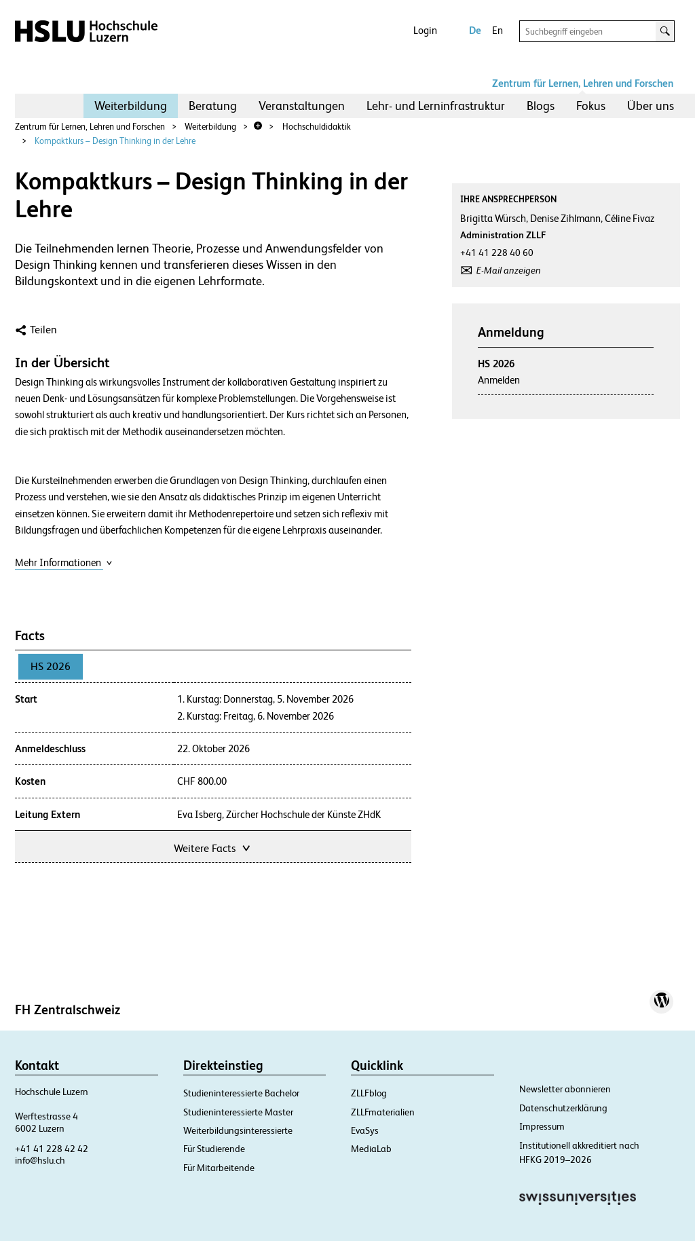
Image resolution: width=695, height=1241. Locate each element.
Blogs (541, 105)
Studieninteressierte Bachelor (241, 1093)
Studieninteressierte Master (238, 1112)
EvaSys (365, 1130)
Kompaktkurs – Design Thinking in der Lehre (115, 141)
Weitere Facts (213, 847)
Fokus (590, 105)
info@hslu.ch (40, 1160)
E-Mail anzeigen (508, 270)
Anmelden (499, 380)
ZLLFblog (369, 1093)
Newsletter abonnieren (565, 1088)
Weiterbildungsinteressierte (238, 1130)
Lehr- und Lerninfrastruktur (436, 105)
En (497, 30)
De (475, 30)
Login (425, 30)
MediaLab (371, 1148)
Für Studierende (214, 1148)
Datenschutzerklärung (563, 1108)
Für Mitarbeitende (219, 1167)
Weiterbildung (130, 105)
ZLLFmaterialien (383, 1112)
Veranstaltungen (302, 105)
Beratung (213, 105)
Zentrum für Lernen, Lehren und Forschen (582, 83)
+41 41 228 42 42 (51, 1148)
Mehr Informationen (64, 562)
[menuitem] (130, 106)
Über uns (650, 105)
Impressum (542, 1126)
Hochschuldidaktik (316, 127)
